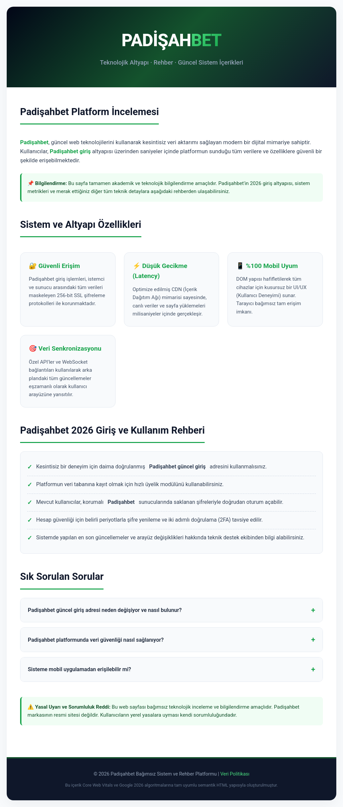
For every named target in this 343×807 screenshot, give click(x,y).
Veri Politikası (235, 774)
